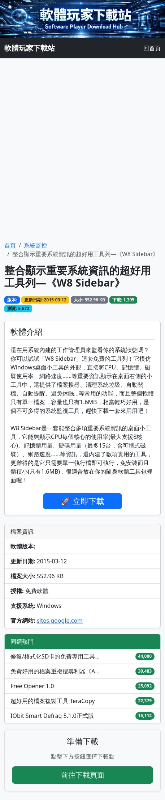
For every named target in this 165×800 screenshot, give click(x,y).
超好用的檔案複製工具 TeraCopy (52, 701)
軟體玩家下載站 (29, 48)
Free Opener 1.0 (32, 686)
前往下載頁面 (82, 775)
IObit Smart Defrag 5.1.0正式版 (52, 716)
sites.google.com (60, 621)
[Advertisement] (82, 149)
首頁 (10, 245)
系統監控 (35, 245)
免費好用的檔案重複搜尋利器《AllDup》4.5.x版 (55, 671)
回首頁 (152, 48)
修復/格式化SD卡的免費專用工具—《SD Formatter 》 (55, 656)
